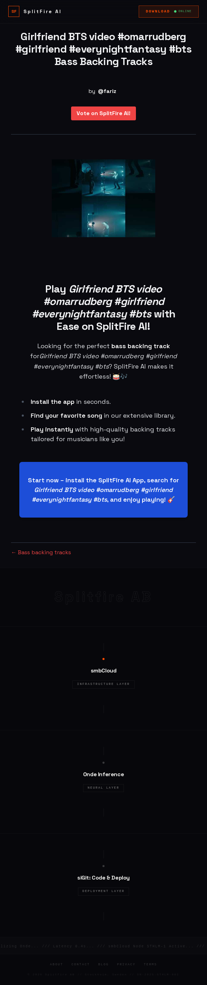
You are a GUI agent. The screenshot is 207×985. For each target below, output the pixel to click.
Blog (103, 964)
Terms (150, 964)
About (56, 964)
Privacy (126, 964)
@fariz (107, 91)
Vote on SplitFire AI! (103, 113)
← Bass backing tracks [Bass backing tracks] (41, 552)
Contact (80, 964)
